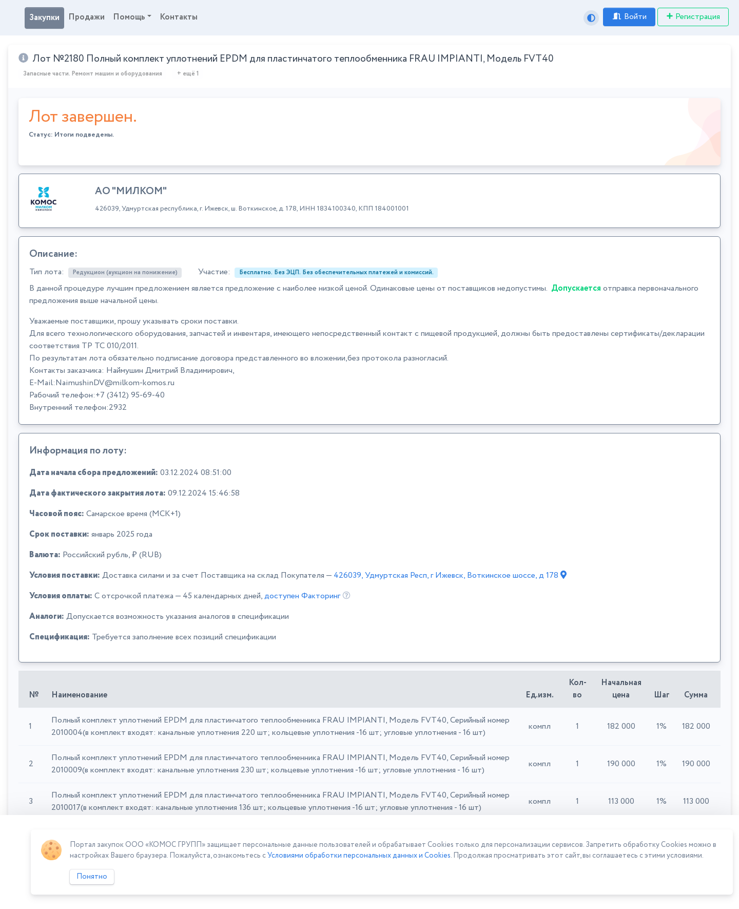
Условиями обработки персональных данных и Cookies (359, 855)
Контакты (179, 17)
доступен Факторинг (302, 596)
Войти (629, 17)
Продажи (86, 17)
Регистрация (693, 17)
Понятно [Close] (91, 877)
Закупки (44, 18)
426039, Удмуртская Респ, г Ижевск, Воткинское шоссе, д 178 (450, 575)
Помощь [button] (129, 17)
